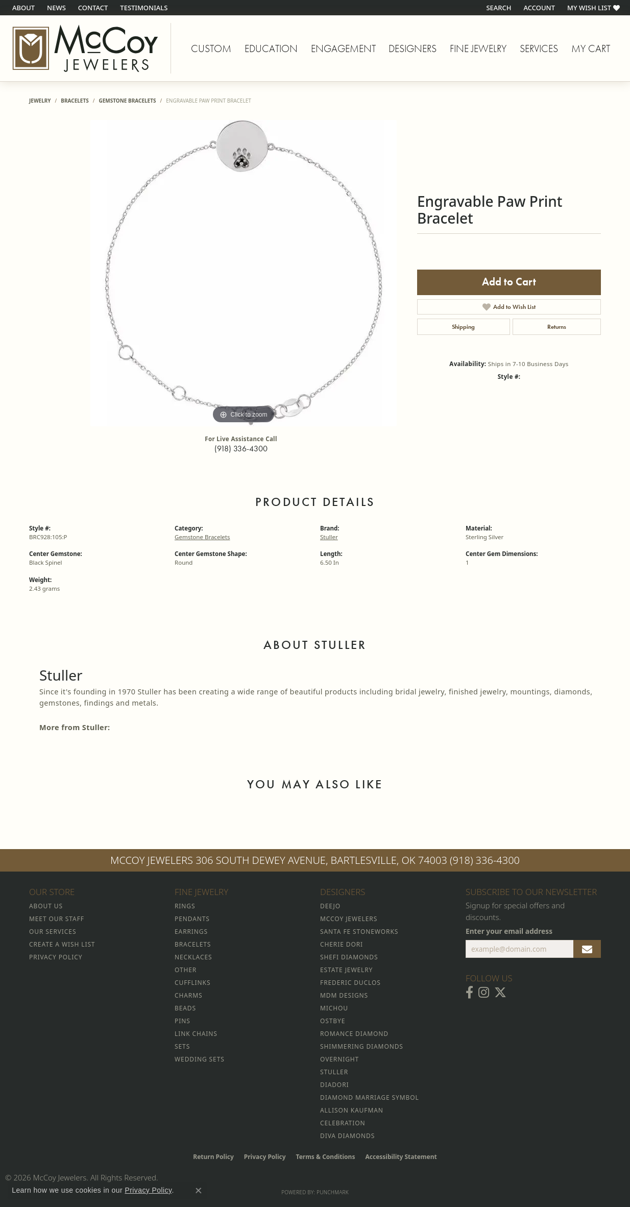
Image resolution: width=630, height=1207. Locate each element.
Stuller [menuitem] (334, 1072)
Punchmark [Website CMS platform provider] (333, 1192)
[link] (22, 7)
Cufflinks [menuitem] (192, 982)
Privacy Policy (265, 1156)
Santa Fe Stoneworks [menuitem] (359, 931)
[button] (497, 7)
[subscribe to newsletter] (587, 949)
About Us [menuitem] (46, 906)
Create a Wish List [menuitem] (62, 944)
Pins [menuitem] (182, 1021)
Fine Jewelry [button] (478, 48)
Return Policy (213, 1156)
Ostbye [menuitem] (332, 1021)
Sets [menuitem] (182, 1046)
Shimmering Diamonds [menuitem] (361, 1046)
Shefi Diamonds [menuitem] (349, 957)
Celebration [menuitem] (342, 1123)
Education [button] (271, 48)
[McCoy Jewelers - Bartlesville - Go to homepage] (85, 48)
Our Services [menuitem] (52, 931)
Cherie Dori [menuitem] (341, 944)
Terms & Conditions (325, 1156)
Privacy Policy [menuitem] (55, 957)
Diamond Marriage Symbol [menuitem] (369, 1097)
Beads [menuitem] (185, 1008)
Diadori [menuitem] (334, 1084)
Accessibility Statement (401, 1156)
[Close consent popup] (199, 1191)
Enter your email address (509, 931)
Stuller (329, 537)
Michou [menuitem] (334, 1008)
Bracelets (74, 100)
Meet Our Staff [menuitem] (56, 918)
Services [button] (539, 48)
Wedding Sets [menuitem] (200, 1059)
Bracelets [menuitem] (193, 944)
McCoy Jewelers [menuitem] (348, 918)
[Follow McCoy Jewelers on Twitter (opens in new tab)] (500, 992)
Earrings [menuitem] (191, 931)
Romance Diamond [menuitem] (354, 1033)
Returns (556, 327)
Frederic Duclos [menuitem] (350, 982)
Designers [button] (413, 48)
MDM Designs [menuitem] (344, 995)
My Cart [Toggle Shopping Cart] (590, 48)
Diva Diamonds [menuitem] (347, 1135)
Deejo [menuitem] (330, 906)
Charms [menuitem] (188, 995)
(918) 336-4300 (241, 448)
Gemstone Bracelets (127, 100)
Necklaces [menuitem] (193, 957)
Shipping (463, 327)
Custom (211, 48)
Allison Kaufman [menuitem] (351, 1110)
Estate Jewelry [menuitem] (346, 969)
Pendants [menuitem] (192, 918)
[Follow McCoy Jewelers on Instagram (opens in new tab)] (483, 992)
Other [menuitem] (186, 969)
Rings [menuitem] (185, 906)
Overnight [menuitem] (339, 1059)
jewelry (40, 100)
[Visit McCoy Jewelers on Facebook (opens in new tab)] (469, 992)
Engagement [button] (343, 48)
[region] (243, 273)
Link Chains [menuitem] (196, 1033)
